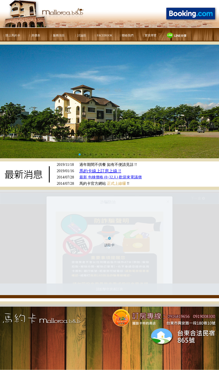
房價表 (35, 35)
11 (134, 154)
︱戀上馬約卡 (11, 35)
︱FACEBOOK (103, 35)
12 (139, 154)
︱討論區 (80, 35)
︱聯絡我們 (126, 35)
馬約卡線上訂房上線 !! (100, 171)
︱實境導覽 (149, 35)
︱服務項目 (57, 35)
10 (128, 154)
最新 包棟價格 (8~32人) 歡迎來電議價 (110, 177)
